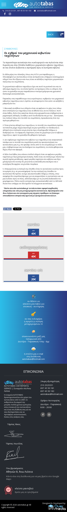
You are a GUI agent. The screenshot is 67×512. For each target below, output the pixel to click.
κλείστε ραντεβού (24, 488)
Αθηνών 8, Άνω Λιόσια (19, 471)
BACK (50, 34)
